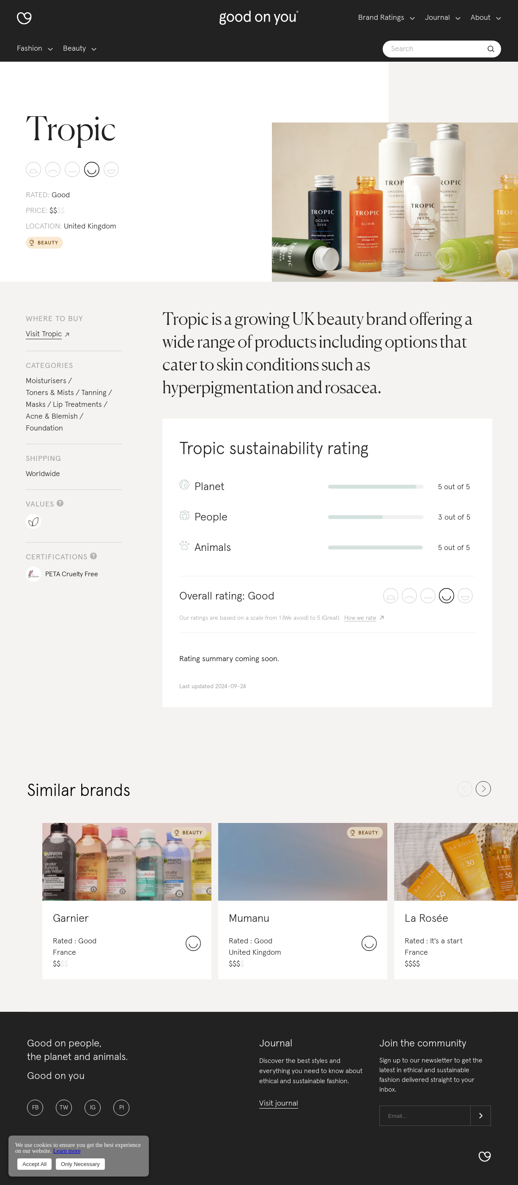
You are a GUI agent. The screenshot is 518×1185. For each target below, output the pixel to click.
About (481, 18)
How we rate (360, 618)
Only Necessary (80, 1164)
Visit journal (278, 1103)
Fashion (29, 48)
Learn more (66, 1151)
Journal (437, 18)
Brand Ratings (381, 18)
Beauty (74, 48)
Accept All (34, 1164)
